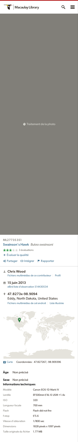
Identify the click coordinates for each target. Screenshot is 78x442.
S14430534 (28, 286)
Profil (58, 275)
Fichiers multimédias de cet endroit (27, 303)
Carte (8, 362)
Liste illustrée (57, 303)
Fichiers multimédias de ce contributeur (29, 275)
